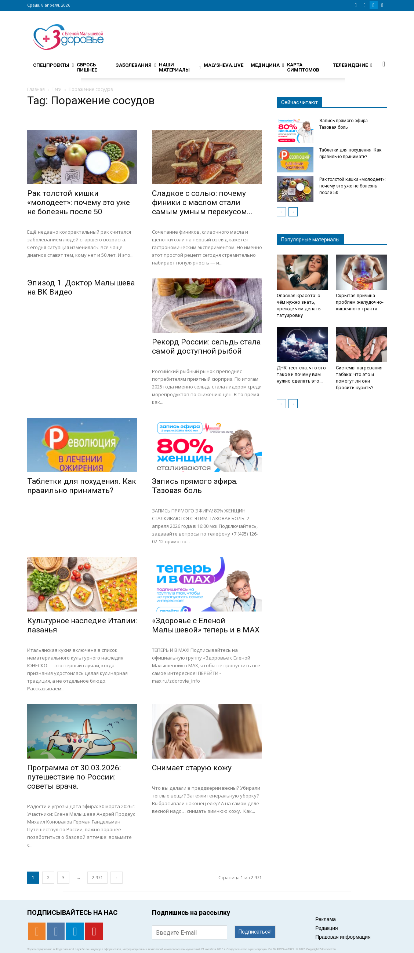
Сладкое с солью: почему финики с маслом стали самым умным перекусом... (202, 202)
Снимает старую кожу (192, 767)
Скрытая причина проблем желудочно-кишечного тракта (360, 302)
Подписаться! (255, 932)
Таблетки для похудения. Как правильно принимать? (81, 486)
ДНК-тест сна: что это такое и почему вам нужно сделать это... (301, 374)
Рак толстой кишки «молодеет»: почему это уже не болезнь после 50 (78, 202)
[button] (384, 64)
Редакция (326, 928)
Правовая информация (343, 937)
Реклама (325, 919)
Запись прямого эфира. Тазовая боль (195, 486)
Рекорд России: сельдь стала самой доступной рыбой (206, 346)
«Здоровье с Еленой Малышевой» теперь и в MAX (205, 625)
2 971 (97, 878)
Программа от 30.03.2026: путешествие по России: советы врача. (74, 776)
